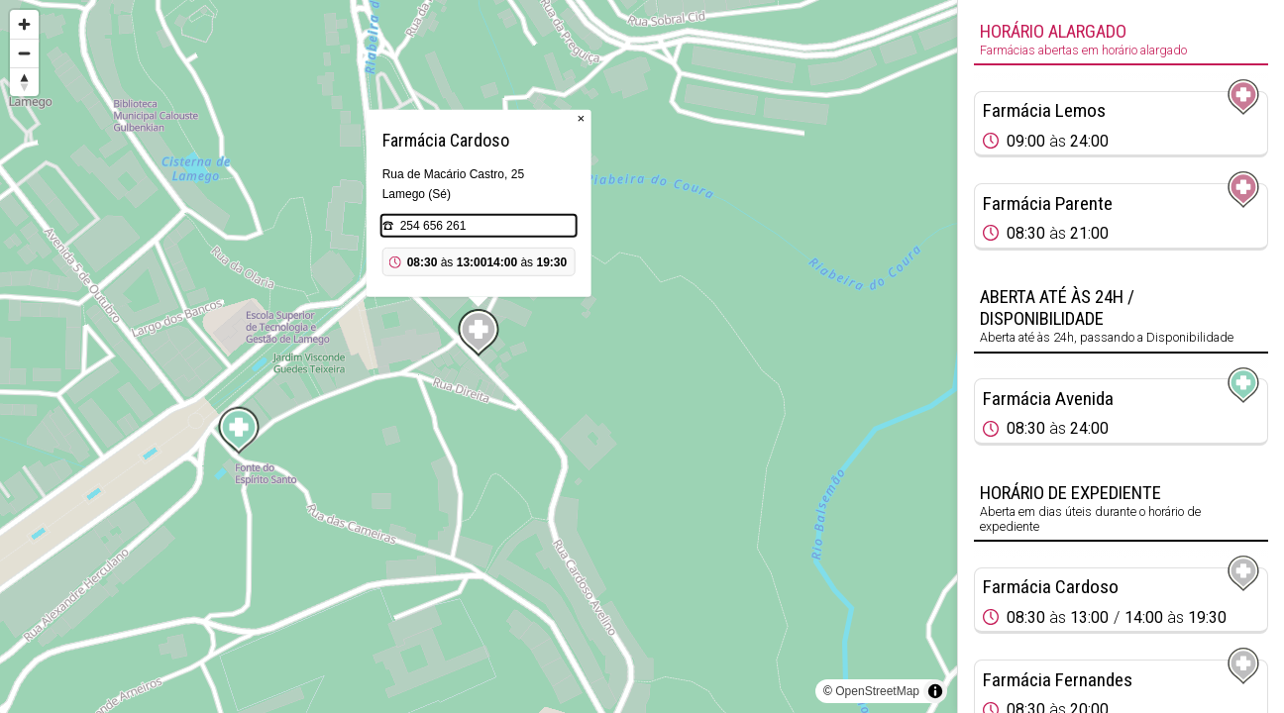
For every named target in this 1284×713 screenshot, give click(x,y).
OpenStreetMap (877, 691)
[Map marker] (239, 431)
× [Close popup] (582, 118)
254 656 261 (433, 226)
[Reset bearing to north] (24, 81)
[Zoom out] (24, 53)
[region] (478, 356)
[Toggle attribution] (935, 691)
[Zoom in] (24, 24)
